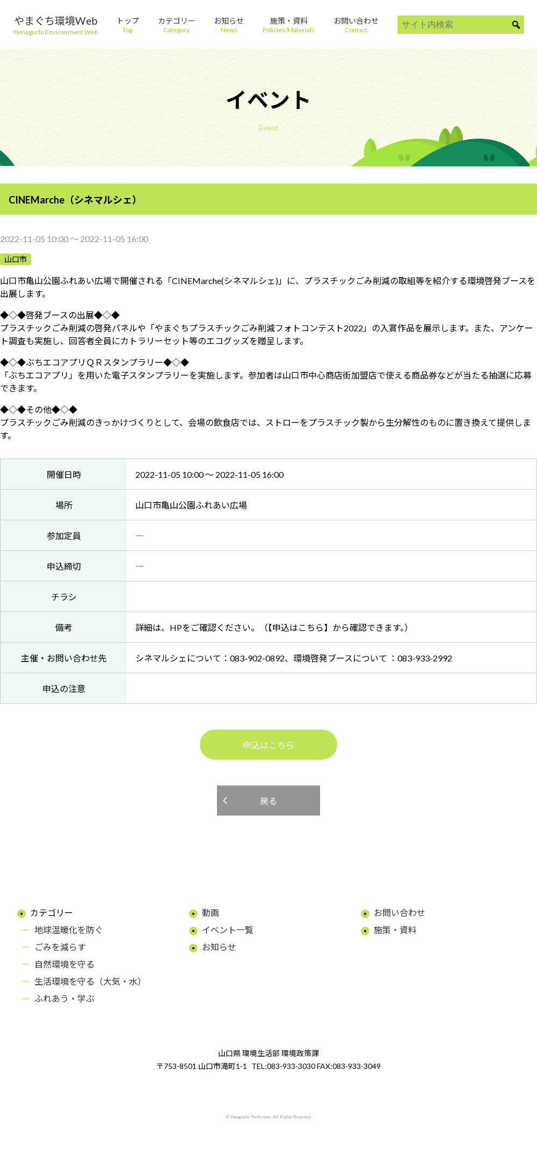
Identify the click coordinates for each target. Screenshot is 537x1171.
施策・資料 (395, 930)
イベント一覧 (227, 930)
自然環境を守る (64, 964)
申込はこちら (268, 745)
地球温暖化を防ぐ (68, 930)
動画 (210, 912)
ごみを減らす (60, 947)
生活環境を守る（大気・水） (90, 981)
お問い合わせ (399, 912)
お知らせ (219, 947)
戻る (268, 801)
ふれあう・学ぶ (64, 998)
